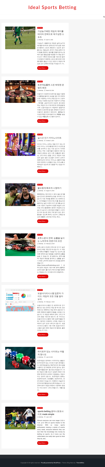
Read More (42, 68)
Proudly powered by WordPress (51, 463)
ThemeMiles (80, 463)
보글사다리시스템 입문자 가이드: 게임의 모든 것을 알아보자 (51, 296)
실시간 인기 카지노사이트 (49, 138)
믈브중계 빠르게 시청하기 (49, 188)
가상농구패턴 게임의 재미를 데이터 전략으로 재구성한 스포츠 (51, 34)
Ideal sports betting (52, 7)
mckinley (41, 39)
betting (40, 27)
